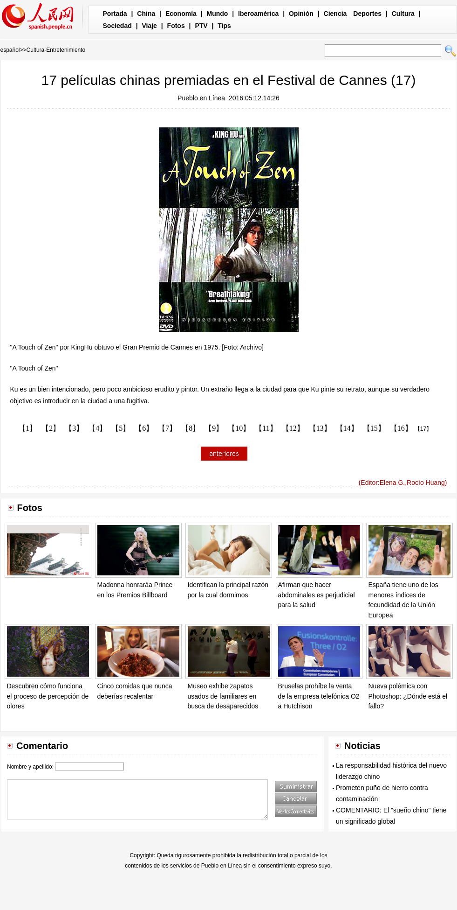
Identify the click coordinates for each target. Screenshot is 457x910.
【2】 (50, 428)
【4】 (97, 428)
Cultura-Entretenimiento (56, 50)
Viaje (149, 25)
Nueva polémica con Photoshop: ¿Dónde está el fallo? (408, 696)
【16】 (401, 428)
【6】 (144, 428)
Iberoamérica (258, 13)
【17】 (423, 429)
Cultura (403, 13)
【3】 (74, 428)
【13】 (320, 428)
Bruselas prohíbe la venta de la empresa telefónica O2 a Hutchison (319, 696)
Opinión (301, 13)
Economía (181, 13)
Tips (224, 25)
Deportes (367, 13)
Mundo (217, 13)
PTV (201, 25)
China (146, 13)
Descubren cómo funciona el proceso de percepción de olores (48, 696)
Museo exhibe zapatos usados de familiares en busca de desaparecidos (223, 696)
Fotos (176, 25)
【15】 (374, 428)
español (10, 50)
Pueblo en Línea (201, 98)
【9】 (214, 428)
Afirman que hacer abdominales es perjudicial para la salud (316, 595)
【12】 (293, 428)
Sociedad (117, 25)
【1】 (27, 428)
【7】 (167, 428)
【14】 (347, 428)
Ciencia (335, 13)
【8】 (190, 428)
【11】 (266, 428)
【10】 (239, 428)
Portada (115, 13)
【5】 (120, 428)
